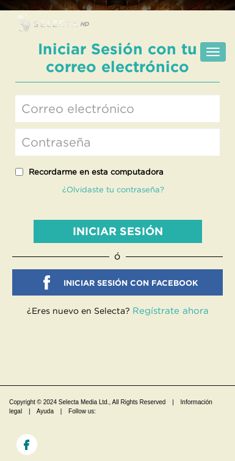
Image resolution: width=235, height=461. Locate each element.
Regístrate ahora (170, 310)
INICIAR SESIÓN (118, 231)
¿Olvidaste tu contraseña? (113, 189)
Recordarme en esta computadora (96, 171)
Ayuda (45, 411)
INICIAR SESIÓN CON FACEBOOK (130, 283)
